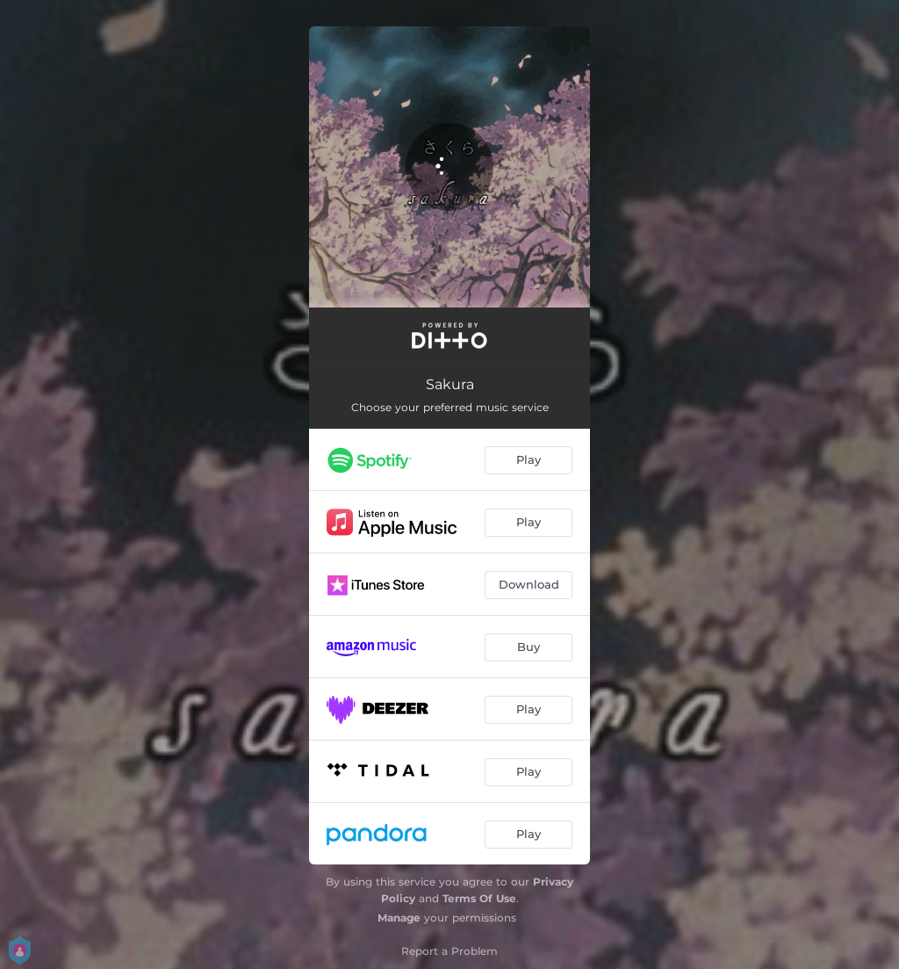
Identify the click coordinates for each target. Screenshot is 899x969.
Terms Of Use (479, 898)
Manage (399, 917)
